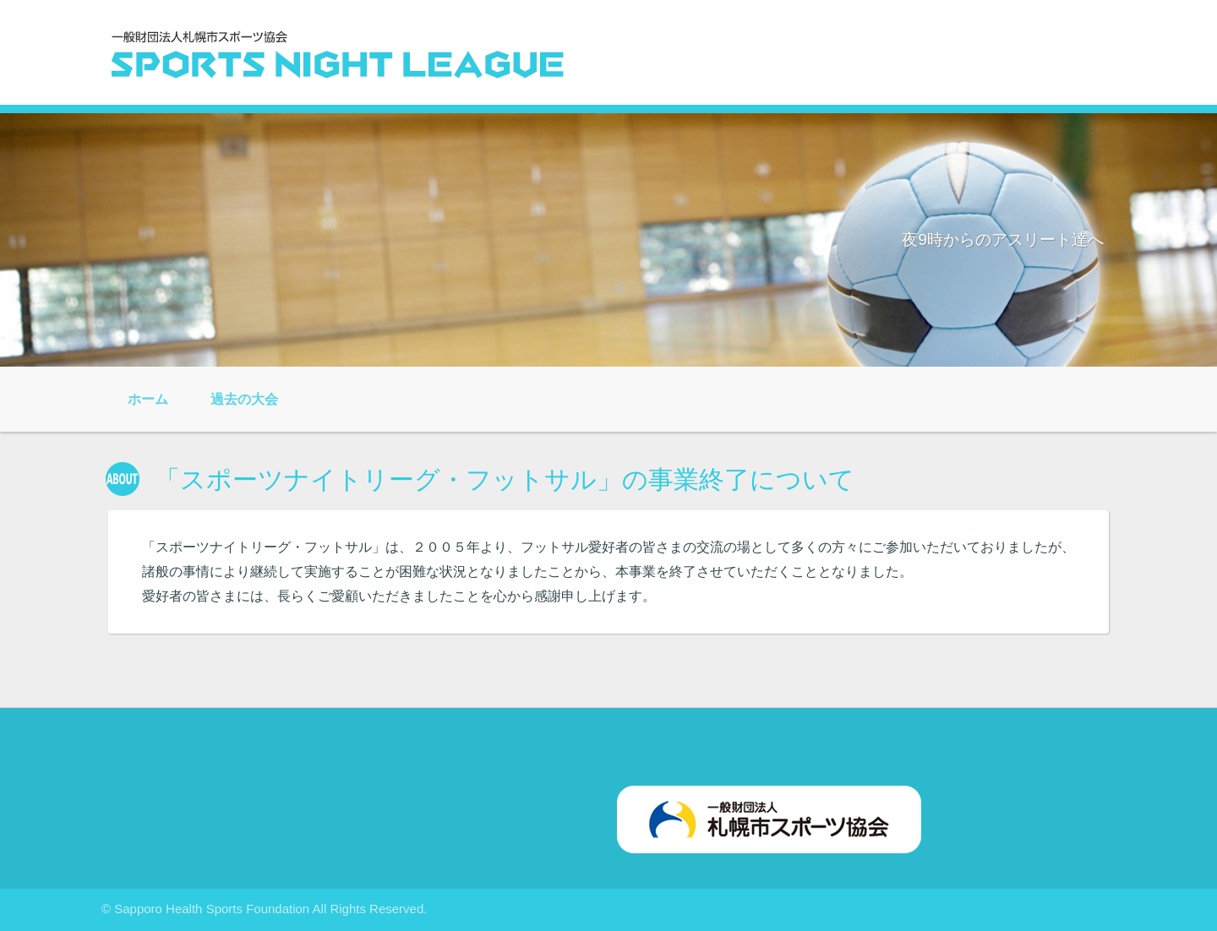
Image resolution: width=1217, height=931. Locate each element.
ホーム (148, 399)
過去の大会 (244, 399)
